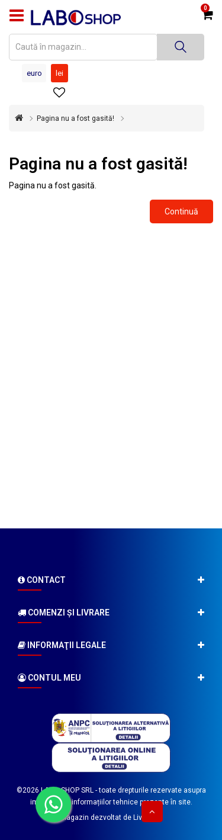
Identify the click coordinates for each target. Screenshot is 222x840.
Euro (34, 73)
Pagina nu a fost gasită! (75, 118)
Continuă (181, 211)
